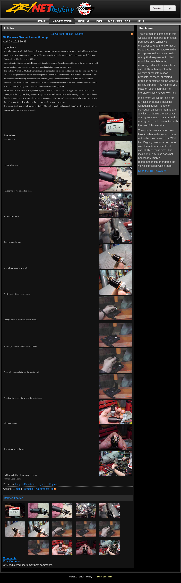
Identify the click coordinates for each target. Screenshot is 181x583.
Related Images (13, 498)
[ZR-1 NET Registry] (50, 15)
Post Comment (12, 561)
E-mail (16, 488)
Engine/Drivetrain (25, 484)
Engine (41, 484)
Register (157, 8)
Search (79, 33)
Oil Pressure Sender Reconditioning (25, 37)
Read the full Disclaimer (152, 171)
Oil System (52, 484)
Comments (10, 558)
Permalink (28, 488)
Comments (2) (44, 488)
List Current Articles (61, 33)
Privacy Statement (104, 577)
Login (169, 8)
